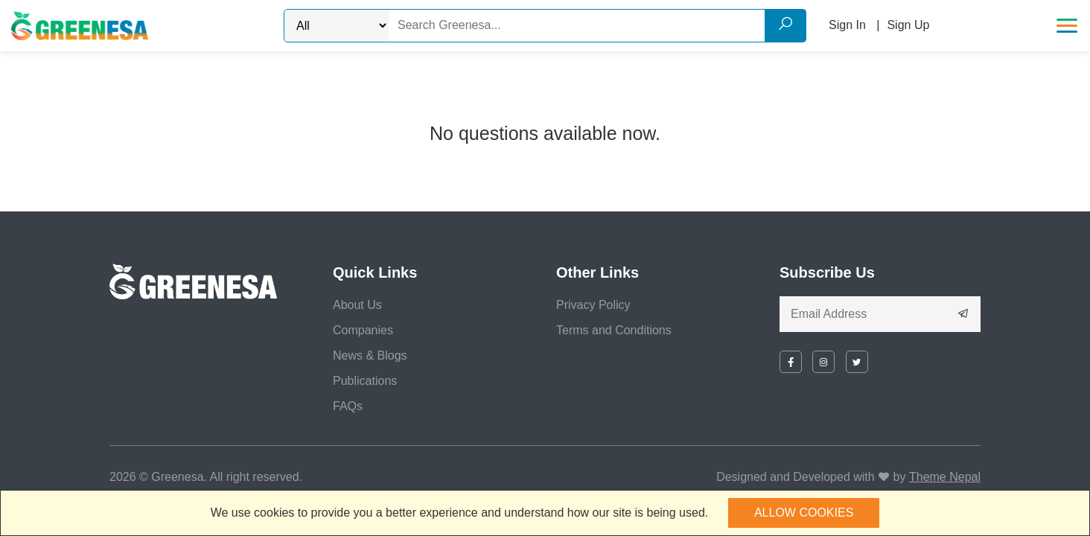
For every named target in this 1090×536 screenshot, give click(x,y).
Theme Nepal (945, 476)
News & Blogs (370, 355)
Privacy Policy (593, 305)
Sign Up (908, 25)
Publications (365, 380)
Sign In (847, 25)
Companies (363, 330)
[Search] (597, 25)
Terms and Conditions (614, 330)
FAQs (348, 406)
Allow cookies (803, 512)
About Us (357, 305)
